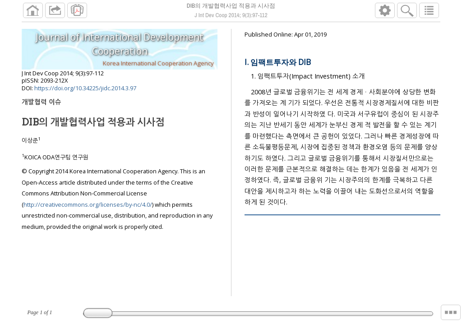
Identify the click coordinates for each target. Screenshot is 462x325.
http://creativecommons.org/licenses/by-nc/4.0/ (87, 204)
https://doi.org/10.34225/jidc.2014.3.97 (85, 88)
